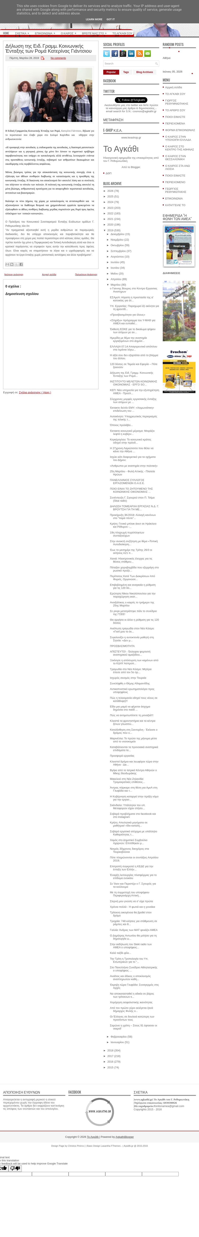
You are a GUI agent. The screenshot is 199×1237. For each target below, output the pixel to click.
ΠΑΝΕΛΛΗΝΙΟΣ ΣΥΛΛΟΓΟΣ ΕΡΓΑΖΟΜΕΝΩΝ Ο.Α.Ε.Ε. (127, 481)
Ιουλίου (115, 262)
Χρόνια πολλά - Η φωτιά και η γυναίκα (132, 906)
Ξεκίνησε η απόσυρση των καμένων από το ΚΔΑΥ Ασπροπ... (134, 662)
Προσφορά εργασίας (122, 755)
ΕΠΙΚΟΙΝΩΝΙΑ (46, 32)
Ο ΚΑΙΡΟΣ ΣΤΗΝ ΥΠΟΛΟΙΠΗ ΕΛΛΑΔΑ (178, 138)
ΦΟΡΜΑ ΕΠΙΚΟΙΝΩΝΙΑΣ (180, 130)
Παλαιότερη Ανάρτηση (86, 274)
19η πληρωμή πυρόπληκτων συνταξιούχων (127, 534)
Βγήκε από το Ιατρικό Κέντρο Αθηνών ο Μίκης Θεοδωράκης (133, 772)
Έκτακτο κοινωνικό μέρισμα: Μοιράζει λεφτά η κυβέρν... (132, 432)
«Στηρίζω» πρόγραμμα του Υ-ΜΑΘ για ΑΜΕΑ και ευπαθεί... (132, 322)
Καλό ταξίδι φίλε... (120, 952)
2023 (110, 207)
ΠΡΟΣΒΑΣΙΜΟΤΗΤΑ (122, 646)
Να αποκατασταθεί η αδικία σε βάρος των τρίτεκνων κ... (132, 995)
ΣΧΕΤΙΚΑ (23, 32)
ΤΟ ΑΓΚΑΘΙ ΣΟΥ (122, 33)
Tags (126, 72)
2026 (110, 190)
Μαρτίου (116, 284)
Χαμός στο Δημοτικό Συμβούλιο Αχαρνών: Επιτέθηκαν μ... (128, 842)
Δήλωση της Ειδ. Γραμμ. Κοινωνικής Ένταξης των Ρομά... (131, 374)
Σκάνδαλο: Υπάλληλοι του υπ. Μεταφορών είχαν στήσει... (128, 807)
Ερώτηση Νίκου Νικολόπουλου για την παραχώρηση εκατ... (132, 595)
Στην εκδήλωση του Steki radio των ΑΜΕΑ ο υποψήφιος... (131, 946)
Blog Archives (144, 72)
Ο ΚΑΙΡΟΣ (70, 32)
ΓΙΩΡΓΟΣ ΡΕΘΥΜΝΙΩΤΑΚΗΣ (176, 102)
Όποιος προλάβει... (121, 425)
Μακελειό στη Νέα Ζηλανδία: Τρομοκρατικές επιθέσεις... (127, 780)
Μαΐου (114, 273)
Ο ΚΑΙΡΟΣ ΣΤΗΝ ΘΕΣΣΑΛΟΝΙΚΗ (175, 158)
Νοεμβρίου (117, 239)
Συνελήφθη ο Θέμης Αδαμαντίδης (130, 683)
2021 (110, 219)
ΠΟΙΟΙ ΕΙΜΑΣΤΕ (175, 116)
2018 (110, 1050)
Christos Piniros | (77, 1146)
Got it (111, 19)
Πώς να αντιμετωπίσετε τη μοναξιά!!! (131, 715)
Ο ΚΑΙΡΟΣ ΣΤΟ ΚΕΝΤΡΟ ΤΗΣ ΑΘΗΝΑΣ (179, 148)
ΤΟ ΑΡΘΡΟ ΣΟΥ (175, 110)
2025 (110, 196)
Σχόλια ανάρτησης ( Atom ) (35, 392)
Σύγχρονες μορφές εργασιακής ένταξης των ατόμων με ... (133, 400)
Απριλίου (116, 279)
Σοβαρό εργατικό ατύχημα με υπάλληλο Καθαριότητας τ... (133, 833)
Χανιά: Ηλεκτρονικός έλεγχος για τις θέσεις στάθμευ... (131, 560)
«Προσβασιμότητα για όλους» (127, 314)
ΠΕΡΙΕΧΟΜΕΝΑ (175, 123)
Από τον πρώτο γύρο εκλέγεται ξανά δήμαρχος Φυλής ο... (131, 1009)
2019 (110, 230)
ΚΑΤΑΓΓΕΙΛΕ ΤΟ (175, 205)
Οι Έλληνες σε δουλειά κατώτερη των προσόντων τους (132, 1018)
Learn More (94, 19)
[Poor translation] (15, 1168)
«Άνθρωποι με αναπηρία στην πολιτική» (134, 465)
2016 (110, 1061)
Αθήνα (166, 58)
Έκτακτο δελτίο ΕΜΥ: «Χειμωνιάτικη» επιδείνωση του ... (132, 409)
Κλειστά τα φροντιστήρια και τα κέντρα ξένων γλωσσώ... (132, 722)
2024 (110, 202)
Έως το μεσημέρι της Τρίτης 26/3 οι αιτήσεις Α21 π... (131, 551)
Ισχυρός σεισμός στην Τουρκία (128, 677)
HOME (6, 33)
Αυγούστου (117, 256)
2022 (110, 213)
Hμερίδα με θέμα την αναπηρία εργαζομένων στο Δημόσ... (128, 339)
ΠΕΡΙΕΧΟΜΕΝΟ (175, 182)
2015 (110, 1067)
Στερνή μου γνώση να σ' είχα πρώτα (131, 901)
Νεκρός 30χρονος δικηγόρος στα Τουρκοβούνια (129, 850)
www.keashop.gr (131, 137)
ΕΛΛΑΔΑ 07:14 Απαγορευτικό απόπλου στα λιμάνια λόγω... (133, 348)
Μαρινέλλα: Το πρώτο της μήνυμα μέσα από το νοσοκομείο (133, 740)
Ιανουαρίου (117, 1042)
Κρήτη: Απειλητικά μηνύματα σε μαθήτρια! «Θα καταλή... (128, 824)
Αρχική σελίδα (49, 274)
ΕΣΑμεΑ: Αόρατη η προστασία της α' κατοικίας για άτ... (131, 299)
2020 (110, 224)
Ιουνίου (115, 267)
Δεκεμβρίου (117, 234)
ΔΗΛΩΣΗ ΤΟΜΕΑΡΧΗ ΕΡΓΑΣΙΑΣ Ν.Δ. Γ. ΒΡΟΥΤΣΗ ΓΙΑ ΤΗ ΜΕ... (134, 508)
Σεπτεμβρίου (118, 251)
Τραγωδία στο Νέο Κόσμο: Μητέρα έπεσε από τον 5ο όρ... (130, 671)
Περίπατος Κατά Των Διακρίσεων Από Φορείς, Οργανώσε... (132, 578)
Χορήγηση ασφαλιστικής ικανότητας (131, 1002)
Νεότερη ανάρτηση (13, 274)
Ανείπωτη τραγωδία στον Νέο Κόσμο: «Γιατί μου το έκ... (132, 630)
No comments (58, 58)
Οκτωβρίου (117, 245)
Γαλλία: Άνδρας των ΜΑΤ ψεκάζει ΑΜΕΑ (134, 930)
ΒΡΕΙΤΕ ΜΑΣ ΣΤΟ (95, 32)
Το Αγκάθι (121, 148)
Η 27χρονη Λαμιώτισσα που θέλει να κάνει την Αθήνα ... (131, 450)
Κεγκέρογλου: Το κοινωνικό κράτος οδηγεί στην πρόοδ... (130, 441)
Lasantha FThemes (111, 1146)
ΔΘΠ (109, 173)
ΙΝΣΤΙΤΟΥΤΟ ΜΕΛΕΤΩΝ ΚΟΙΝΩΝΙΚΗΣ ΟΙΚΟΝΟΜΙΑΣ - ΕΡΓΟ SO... (133, 383)
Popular (111, 72)
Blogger (135, 167)
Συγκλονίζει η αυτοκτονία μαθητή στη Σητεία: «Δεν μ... (132, 639)
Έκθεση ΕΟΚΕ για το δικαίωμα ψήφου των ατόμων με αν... (132, 331)
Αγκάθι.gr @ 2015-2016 (136, 1146)
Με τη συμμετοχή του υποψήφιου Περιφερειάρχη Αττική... (129, 894)
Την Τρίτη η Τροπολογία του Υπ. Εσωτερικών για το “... (129, 960)
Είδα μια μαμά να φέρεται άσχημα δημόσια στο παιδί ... (130, 708)
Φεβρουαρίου (119, 1036)
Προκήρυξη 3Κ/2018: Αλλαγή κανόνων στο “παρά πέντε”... (133, 516)
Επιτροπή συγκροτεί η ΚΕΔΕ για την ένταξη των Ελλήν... (131, 868)
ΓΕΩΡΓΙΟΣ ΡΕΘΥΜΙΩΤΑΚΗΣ (175, 190)
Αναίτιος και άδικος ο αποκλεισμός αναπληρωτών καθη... (130, 978)
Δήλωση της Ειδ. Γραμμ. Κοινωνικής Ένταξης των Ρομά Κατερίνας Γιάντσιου (48, 48)
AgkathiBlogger (124, 1136)
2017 (110, 1056)
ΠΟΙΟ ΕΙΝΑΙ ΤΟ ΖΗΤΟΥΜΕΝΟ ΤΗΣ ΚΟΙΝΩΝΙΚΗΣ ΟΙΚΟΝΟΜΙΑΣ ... (131, 490)
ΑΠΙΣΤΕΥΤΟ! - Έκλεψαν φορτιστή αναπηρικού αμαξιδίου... (130, 653)
